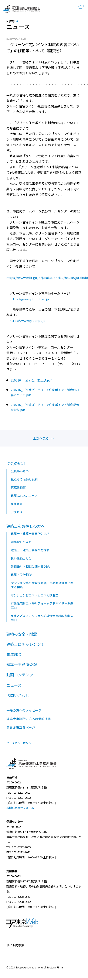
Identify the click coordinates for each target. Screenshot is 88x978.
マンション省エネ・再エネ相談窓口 (34, 595)
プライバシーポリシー (20, 743)
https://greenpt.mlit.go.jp (29, 299)
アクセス (17, 512)
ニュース (13, 685)
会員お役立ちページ (20, 727)
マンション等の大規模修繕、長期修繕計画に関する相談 (42, 585)
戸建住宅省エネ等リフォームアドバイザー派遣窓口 (42, 605)
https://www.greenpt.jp (27, 320)
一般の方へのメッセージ (23, 710)
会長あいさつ (20, 471)
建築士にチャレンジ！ (25, 644)
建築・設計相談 (21, 574)
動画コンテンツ (19, 674)
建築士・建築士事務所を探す (30, 550)
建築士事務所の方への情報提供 (28, 719)
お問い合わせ (17, 695)
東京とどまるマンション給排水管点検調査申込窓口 (42, 618)
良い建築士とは (21, 558)
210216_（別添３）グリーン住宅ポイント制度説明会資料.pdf (45, 407)
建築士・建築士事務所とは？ (30, 533)
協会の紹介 (16, 463)
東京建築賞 (18, 487)
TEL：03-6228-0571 (18, 897)
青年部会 (14, 654)
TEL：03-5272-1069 (18, 847)
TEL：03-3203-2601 (18, 792)
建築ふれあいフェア (24, 495)
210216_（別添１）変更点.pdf (31, 380)
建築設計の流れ (21, 542)
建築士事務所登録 (21, 664)
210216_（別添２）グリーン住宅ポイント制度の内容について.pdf (45, 392)
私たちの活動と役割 (24, 479)
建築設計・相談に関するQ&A (30, 566)
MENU (81, 6)
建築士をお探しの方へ (25, 526)
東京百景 (17, 504)
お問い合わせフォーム (20, 808)
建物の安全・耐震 (21, 634)
